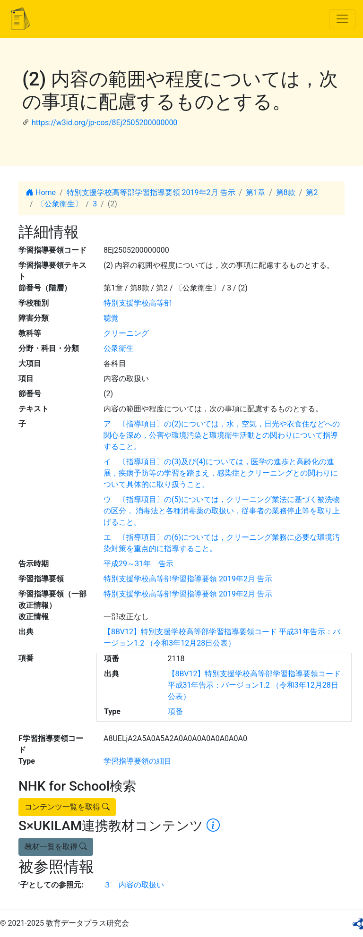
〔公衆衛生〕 (59, 203)
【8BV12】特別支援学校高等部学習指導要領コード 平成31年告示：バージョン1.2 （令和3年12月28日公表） (254, 685)
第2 (312, 192)
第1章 (255, 192)
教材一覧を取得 (56, 846)
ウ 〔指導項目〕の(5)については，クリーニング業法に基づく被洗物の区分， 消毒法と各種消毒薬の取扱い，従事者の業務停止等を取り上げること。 (222, 511)
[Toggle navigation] (342, 18)
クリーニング (126, 333)
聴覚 (111, 318)
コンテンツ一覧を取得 (67, 806)
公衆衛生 (119, 348)
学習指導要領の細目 (138, 761)
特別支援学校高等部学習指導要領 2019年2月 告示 (151, 192)
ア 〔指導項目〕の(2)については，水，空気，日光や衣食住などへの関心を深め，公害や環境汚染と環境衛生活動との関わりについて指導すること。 (222, 435)
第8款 (285, 192)
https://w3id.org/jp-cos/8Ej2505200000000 (104, 122)
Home (41, 192)
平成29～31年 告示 (138, 563)
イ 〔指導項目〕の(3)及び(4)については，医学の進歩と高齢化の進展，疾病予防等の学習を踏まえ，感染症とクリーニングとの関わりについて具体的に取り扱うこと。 (221, 473)
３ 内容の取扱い (134, 884)
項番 (175, 711)
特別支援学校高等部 (138, 302)
